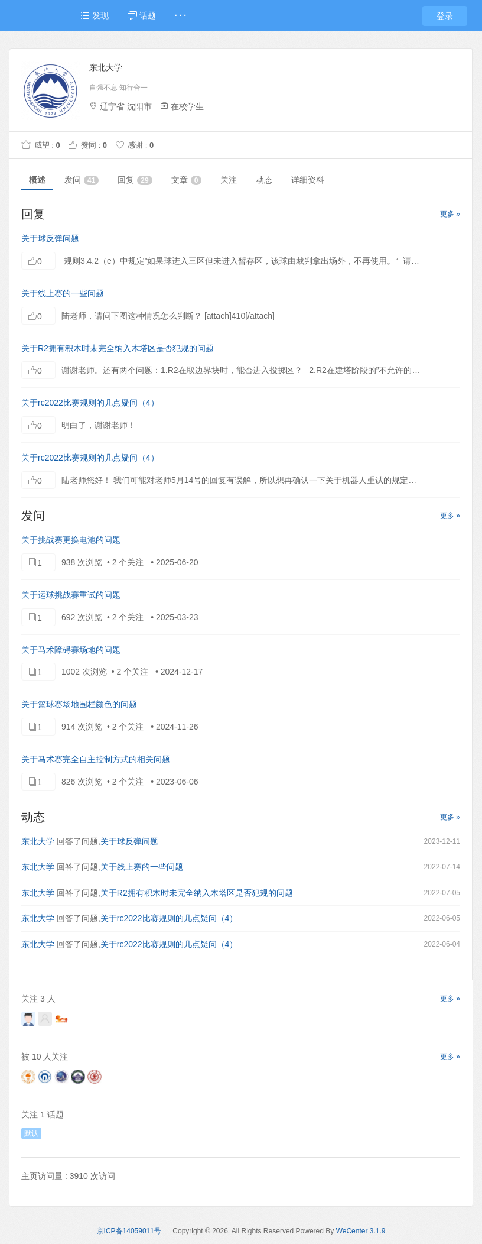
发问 (81, 180)
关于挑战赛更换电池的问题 (70, 540)
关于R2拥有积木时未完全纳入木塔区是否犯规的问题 (117, 348)
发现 (94, 15)
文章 (186, 180)
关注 (228, 179)
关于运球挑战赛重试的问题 (70, 595)
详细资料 (307, 179)
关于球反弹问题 (50, 238)
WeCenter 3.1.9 (361, 1231)
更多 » (450, 214)
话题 (142, 15)
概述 (37, 179)
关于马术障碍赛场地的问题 (70, 650)
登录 (445, 16)
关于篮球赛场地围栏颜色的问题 (79, 704)
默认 (31, 1133)
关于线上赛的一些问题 (62, 293)
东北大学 (37, 841)
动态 (264, 179)
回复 (135, 180)
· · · (180, 15)
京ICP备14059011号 (129, 1231)
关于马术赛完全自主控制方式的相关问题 (95, 759)
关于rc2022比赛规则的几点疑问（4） (90, 402)
